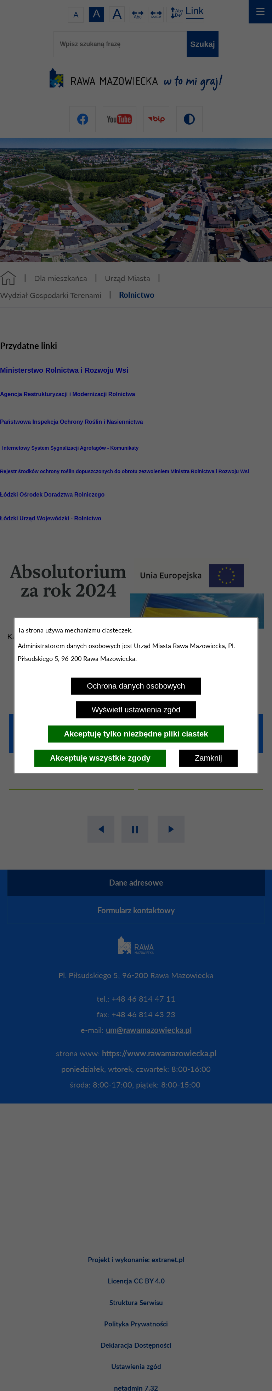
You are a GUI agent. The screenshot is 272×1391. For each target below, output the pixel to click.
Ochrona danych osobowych (136, 685)
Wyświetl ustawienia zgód (136, 709)
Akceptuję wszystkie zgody (100, 758)
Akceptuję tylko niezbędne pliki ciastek (136, 733)
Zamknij (208, 758)
